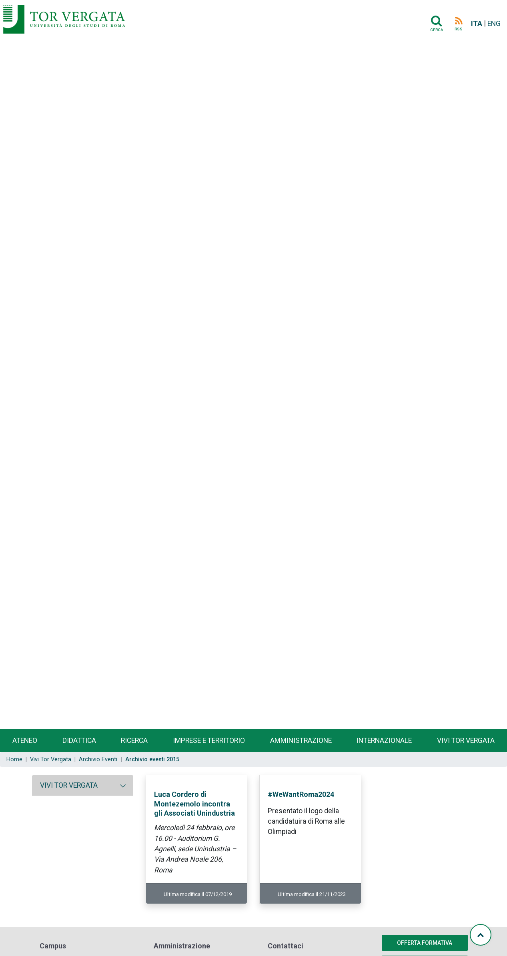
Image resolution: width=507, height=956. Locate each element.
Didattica (79, 740)
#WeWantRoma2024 (301, 794)
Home (14, 759)
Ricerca (134, 740)
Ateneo (24, 740)
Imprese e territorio (209, 740)
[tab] (82, 785)
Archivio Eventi (98, 759)
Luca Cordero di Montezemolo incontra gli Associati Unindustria (194, 803)
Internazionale (384, 740)
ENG (494, 24)
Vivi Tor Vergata (50, 759)
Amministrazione (301, 740)
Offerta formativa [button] (424, 943)
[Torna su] (480, 935)
